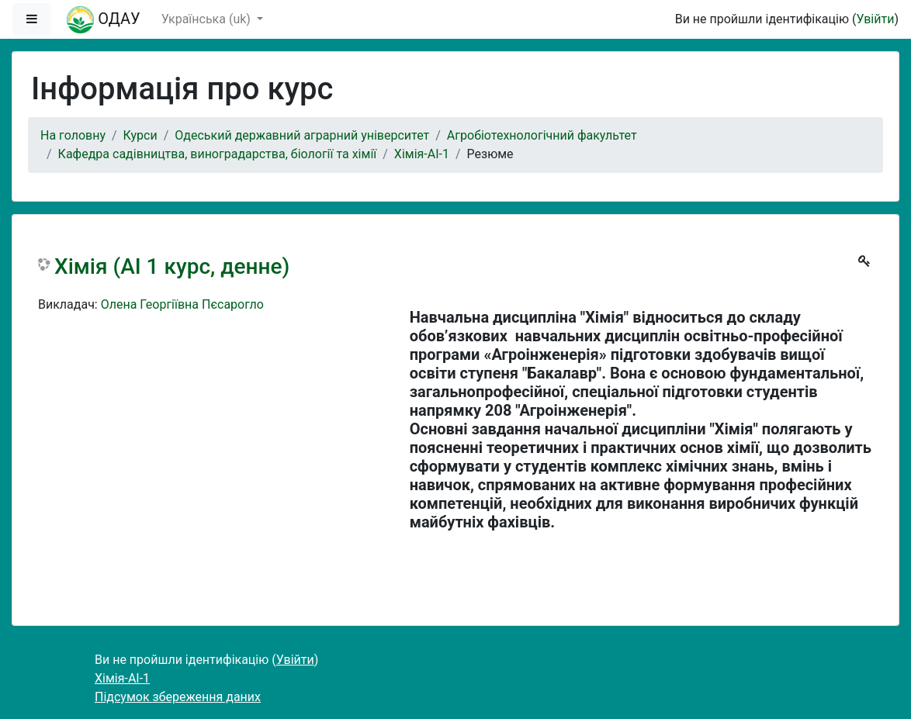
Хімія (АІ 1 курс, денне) (171, 266)
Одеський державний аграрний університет (302, 135)
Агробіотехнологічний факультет (542, 135)
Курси (140, 135)
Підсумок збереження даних (178, 697)
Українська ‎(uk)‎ (207, 19)
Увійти (875, 19)
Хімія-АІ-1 (421, 154)
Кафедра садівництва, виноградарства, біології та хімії (217, 154)
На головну (73, 135)
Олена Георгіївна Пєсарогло (182, 304)
